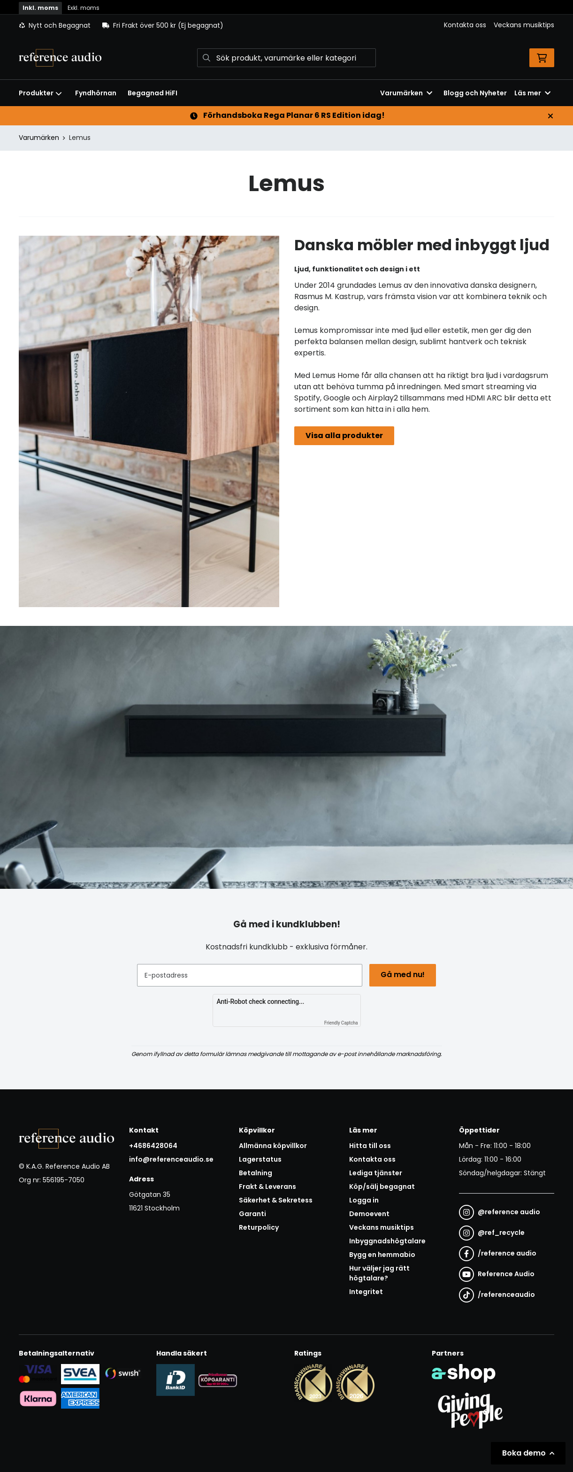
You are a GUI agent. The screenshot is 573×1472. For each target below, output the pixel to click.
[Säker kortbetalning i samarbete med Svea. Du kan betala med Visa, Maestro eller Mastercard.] (38, 1373)
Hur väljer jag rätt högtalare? (379, 1273)
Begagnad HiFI (152, 93)
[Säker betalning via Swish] (122, 1373)
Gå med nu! (403, 974)
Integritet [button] (366, 1291)
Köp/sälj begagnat (382, 1186)
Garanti (252, 1213)
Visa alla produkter (344, 435)
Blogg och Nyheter (475, 93)
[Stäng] (550, 116)
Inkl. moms (40, 8)
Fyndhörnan (95, 93)
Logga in (364, 1200)
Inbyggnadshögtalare (387, 1241)
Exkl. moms (83, 8)
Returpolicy (259, 1227)
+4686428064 (153, 1145)
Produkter (40, 93)
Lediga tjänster (375, 1173)
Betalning (255, 1173)
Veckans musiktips (524, 25)
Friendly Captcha (341, 1022)
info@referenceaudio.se (171, 1159)
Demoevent (369, 1213)
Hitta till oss (370, 1145)
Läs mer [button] (532, 93)
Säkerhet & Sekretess (276, 1200)
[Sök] (286, 57)
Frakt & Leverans (267, 1186)
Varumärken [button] (406, 93)
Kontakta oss (465, 25)
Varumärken (39, 137)
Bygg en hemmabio (382, 1254)
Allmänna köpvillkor (273, 1145)
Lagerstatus (260, 1159)
